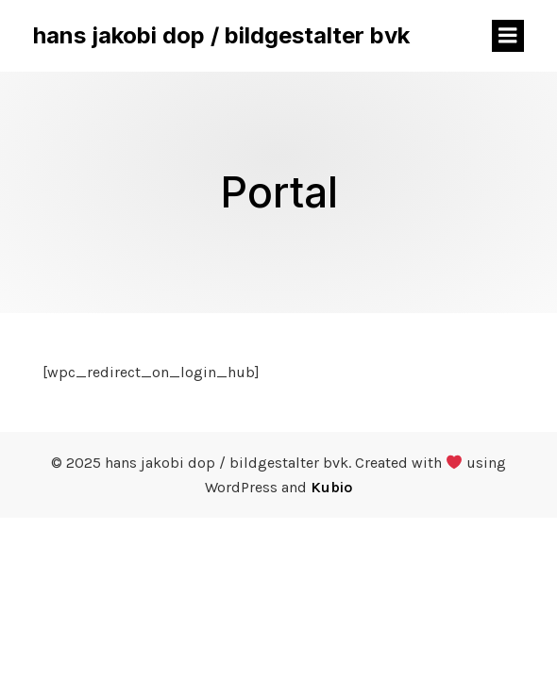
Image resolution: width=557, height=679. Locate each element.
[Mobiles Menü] (508, 36)
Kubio (331, 487)
